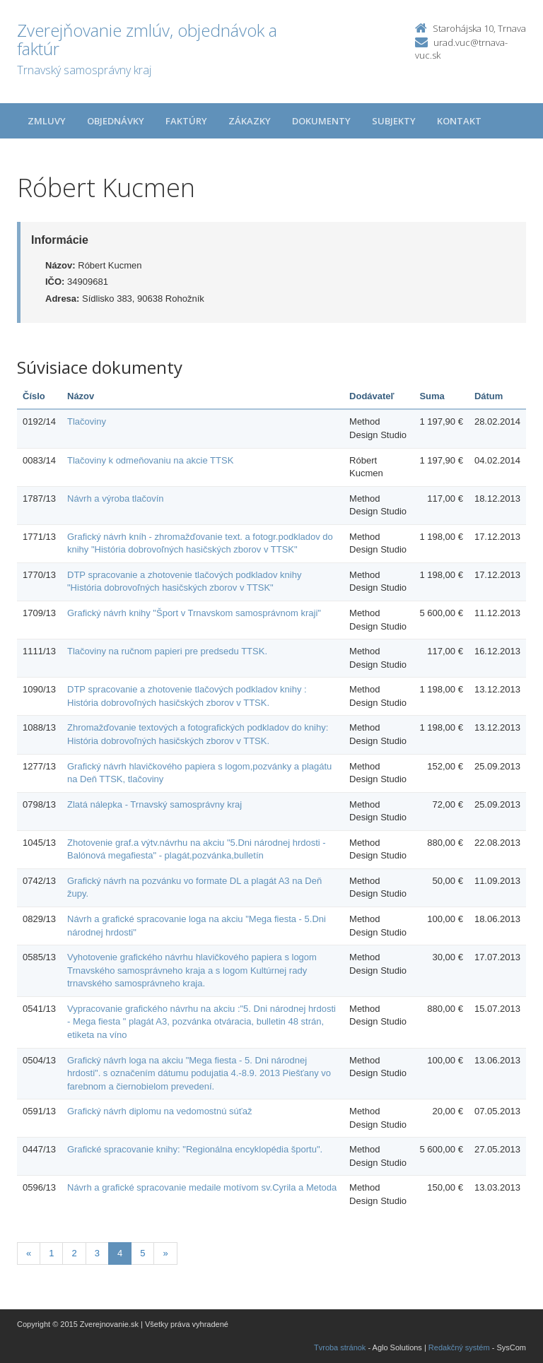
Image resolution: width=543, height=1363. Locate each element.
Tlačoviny (86, 421)
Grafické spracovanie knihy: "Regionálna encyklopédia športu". (194, 1149)
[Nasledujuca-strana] (165, 1253)
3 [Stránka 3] (97, 1253)
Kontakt (459, 120)
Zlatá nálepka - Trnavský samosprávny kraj (154, 804)
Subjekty (394, 120)
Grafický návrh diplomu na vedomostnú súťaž (159, 1111)
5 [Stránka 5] (142, 1253)
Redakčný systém (459, 1347)
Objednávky (115, 120)
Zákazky (249, 120)
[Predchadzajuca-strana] (28, 1253)
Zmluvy (47, 120)
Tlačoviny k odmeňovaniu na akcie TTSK (150, 460)
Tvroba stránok (340, 1347)
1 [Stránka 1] (51, 1253)
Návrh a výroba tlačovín (115, 498)
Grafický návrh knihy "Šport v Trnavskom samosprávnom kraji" (194, 613)
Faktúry (186, 120)
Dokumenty (321, 120)
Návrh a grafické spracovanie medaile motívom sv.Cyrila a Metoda (202, 1187)
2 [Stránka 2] (73, 1253)
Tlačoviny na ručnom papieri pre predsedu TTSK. (167, 651)
